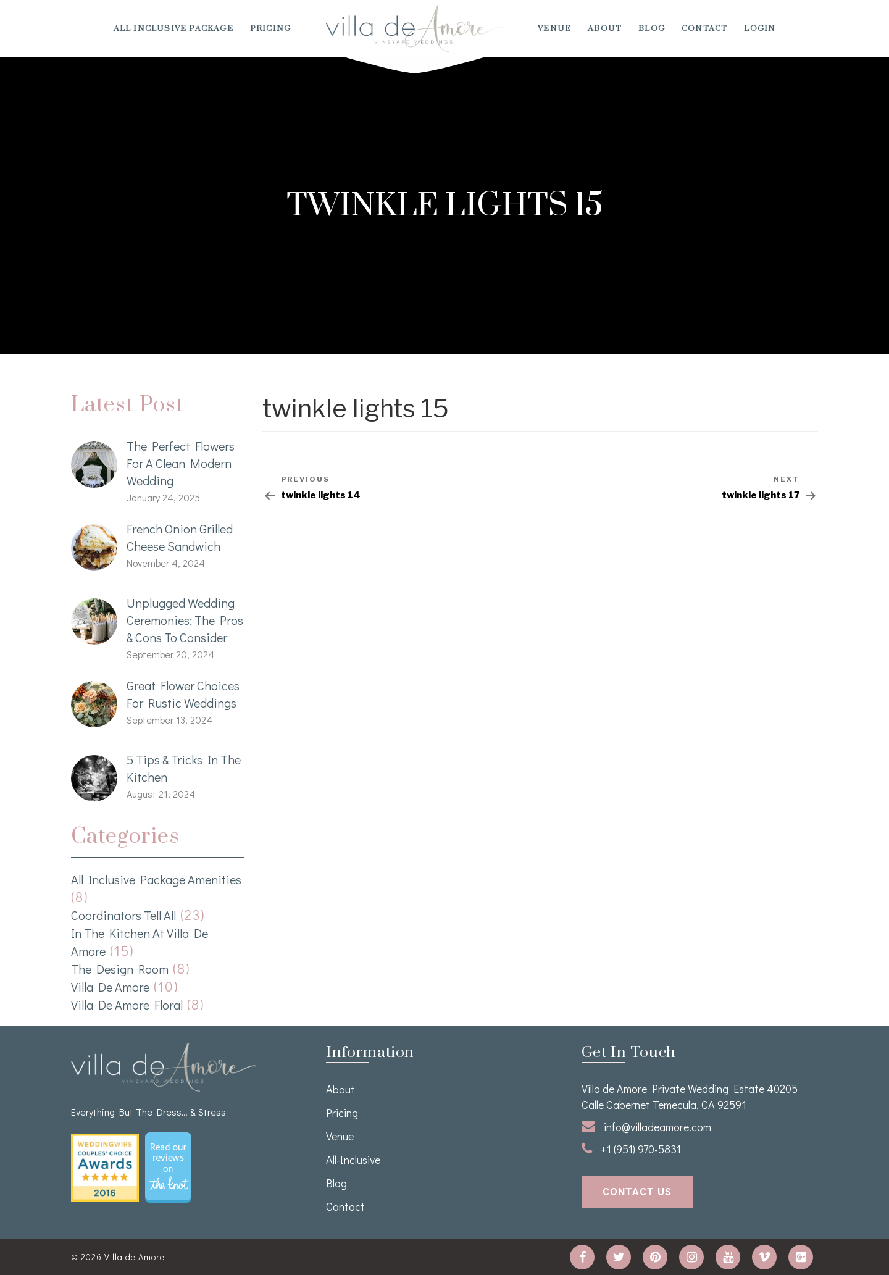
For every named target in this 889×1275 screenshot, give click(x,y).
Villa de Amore (110, 987)
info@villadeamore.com (646, 1126)
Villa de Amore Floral (127, 1005)
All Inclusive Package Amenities (156, 879)
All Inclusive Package (173, 28)
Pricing (270, 28)
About (605, 28)
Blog (651, 28)
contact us (637, 1192)
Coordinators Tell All (123, 915)
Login (759, 28)
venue (554, 28)
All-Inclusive (353, 1159)
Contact (704, 28)
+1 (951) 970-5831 (631, 1149)
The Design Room (120, 969)
